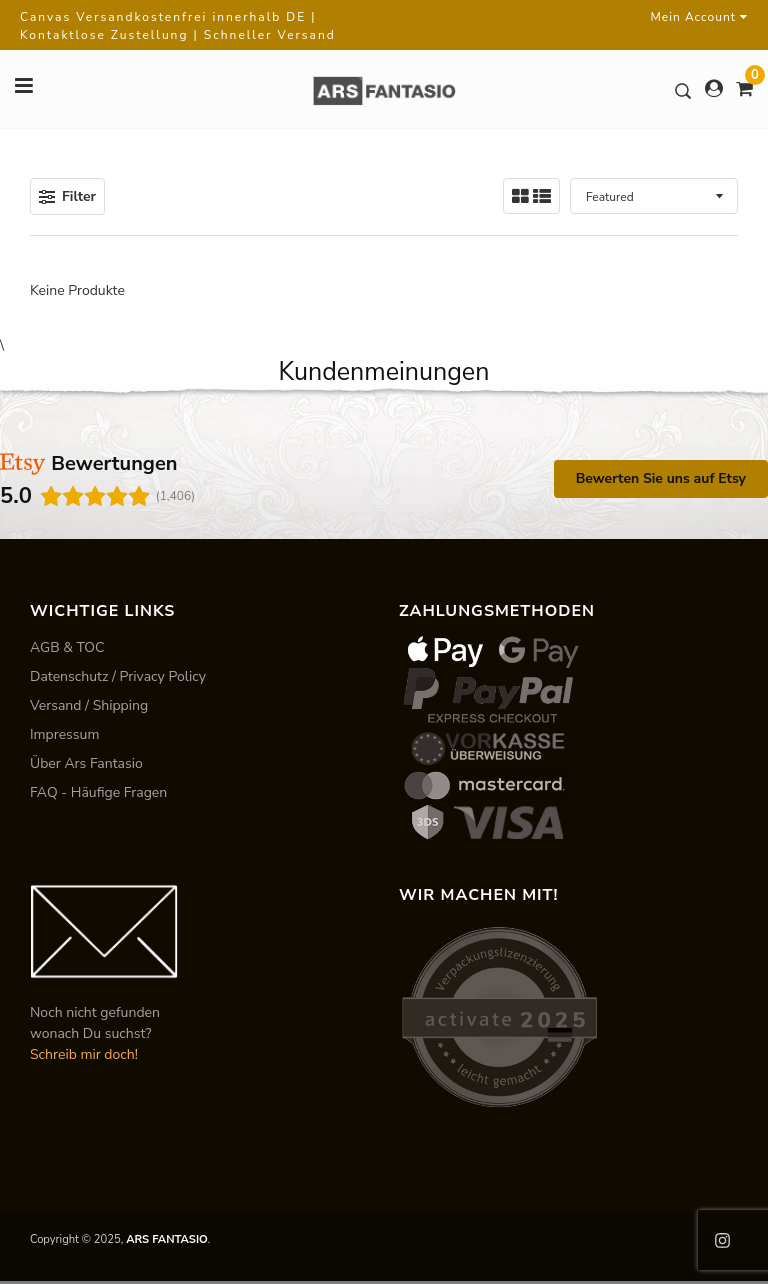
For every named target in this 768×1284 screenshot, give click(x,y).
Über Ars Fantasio (86, 763)
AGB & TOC (67, 647)
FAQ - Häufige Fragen (98, 792)
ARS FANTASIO (167, 1239)
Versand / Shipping (89, 705)
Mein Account (699, 17)
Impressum (64, 734)
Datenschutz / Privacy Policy (118, 676)
